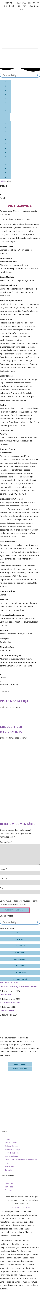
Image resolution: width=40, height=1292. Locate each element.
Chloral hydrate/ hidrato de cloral (18, 987)
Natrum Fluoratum (10, 1002)
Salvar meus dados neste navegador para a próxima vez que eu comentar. (19, 902)
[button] (20, 48)
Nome (3, 869)
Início (2, 181)
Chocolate (5, 994)
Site (1, 888)
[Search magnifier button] (37, 75)
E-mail (3, 878)
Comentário (6, 842)
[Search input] (19, 75)
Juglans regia (7, 1010)
